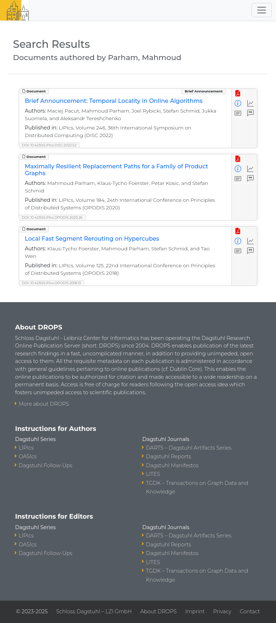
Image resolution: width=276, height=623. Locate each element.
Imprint (194, 611)
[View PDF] (238, 94)
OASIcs (28, 456)
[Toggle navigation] (262, 10)
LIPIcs (26, 448)
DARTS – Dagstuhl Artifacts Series (188, 448)
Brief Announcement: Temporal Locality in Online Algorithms (114, 100)
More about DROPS (44, 404)
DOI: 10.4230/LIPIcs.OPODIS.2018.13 (51, 283)
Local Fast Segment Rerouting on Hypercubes (92, 238)
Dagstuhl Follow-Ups (45, 465)
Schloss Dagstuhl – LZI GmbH (94, 611)
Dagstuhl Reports (168, 456)
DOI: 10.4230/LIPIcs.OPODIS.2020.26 (52, 217)
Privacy (222, 611)
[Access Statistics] (250, 103)
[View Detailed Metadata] (238, 103)
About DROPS (158, 611)
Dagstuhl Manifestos (172, 465)
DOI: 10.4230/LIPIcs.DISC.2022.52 (49, 145)
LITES (153, 474)
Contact (250, 611)
